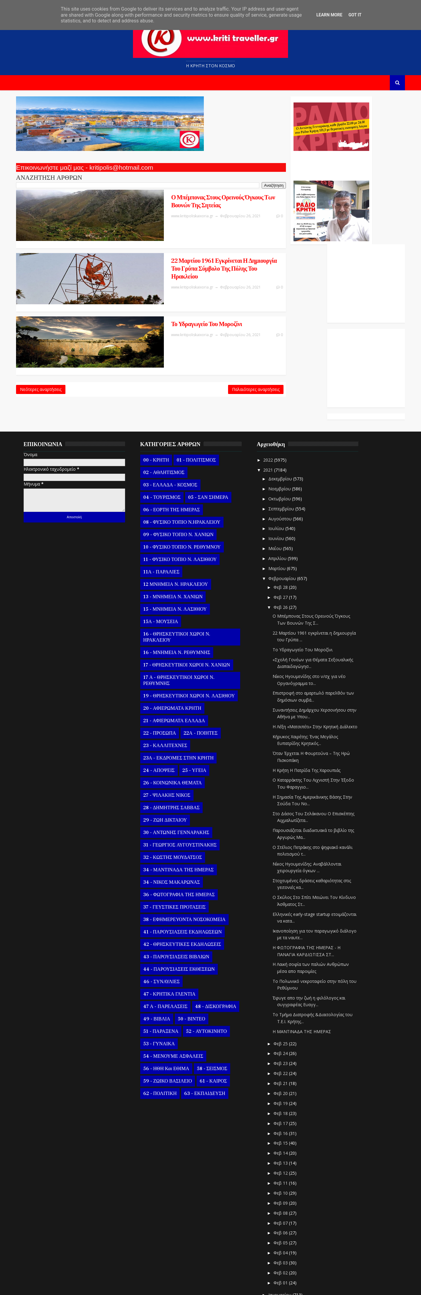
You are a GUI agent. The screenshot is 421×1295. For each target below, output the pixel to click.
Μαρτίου (282, 514)
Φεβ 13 (286, 1109)
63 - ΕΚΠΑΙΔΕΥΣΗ (209, 1039)
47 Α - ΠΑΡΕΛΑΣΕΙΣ (170, 952)
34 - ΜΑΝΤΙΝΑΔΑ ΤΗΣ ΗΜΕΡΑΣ (183, 815)
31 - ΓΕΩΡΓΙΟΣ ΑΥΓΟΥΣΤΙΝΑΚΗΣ (185, 790)
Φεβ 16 (286, 1079)
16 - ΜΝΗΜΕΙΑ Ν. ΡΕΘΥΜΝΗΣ (181, 598)
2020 (274, 1252)
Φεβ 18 (286, 1059)
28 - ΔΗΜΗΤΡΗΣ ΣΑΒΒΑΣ (176, 753)
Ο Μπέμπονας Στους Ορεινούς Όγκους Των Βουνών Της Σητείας (143, 203)
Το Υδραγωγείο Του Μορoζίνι (126, 296)
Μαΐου (280, 494)
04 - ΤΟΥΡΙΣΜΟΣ (167, 443)
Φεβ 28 (286, 533)
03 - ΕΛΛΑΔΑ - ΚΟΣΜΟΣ (175, 430)
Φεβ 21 (286, 1029)
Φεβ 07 (286, 1168)
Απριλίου (283, 504)
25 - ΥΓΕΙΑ (199, 716)
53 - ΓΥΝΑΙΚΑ (164, 989)
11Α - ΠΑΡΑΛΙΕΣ (166, 517)
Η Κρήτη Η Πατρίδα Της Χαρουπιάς (312, 716)
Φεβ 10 (286, 1138)
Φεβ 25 (286, 989)
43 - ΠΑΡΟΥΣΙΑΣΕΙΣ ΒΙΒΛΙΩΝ (181, 902)
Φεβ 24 (286, 999)
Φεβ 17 (286, 1069)
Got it (354, 14)
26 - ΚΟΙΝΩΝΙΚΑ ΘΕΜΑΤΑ (177, 728)
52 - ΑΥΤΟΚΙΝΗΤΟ (211, 977)
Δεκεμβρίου (285, 424)
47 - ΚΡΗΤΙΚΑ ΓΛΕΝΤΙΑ (174, 939)
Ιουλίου (281, 474)
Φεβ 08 (286, 1158)
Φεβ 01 (286, 1228)
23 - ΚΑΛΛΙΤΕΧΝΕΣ (170, 691)
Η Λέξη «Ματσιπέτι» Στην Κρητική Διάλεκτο (320, 672)
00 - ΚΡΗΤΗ (161, 405)
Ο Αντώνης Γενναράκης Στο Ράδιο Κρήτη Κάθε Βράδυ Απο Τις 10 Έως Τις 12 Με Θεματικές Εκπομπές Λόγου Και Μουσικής (254, 166)
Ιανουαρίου (285, 1240)
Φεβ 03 (286, 1208)
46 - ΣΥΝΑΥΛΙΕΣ (166, 927)
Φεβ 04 (286, 1198)
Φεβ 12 (286, 1119)
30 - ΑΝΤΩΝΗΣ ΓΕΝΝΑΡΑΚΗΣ (181, 778)
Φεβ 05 (286, 1188)
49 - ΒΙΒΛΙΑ (161, 964)
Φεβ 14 (286, 1099)
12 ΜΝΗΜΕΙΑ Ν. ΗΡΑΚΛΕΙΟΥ (180, 530)
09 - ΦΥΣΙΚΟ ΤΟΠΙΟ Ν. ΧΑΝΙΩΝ (183, 480)
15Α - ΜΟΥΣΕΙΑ (165, 567)
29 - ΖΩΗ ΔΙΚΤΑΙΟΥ (170, 766)
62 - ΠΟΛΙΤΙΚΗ (165, 1039)
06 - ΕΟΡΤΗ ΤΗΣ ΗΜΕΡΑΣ (176, 455)
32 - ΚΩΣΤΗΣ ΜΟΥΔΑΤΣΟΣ (177, 803)
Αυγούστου (285, 464)
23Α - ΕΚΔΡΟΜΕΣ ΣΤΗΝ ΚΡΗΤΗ (183, 703)
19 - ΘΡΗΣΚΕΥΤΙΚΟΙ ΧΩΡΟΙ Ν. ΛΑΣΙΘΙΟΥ (194, 641)
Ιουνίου (281, 484)
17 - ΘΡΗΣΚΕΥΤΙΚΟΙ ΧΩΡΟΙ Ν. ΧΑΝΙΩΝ (191, 610)
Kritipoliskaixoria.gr (167, 1286)
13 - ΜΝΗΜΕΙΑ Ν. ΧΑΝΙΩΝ (178, 542)
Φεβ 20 (286, 1039)
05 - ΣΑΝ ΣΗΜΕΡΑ (213, 443)
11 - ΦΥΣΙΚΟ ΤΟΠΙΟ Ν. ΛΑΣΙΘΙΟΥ (185, 505)
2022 (274, 405)
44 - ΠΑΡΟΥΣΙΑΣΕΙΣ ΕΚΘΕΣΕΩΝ (184, 915)
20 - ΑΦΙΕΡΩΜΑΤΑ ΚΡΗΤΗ (177, 654)
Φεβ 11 (286, 1129)
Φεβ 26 (286, 553)
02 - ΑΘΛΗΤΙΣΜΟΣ (169, 418)
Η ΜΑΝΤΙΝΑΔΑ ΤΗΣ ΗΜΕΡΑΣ (307, 977)
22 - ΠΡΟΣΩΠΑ (164, 679)
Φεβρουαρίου (287, 524)
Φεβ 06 (286, 1178)
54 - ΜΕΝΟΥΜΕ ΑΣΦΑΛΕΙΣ (178, 1002)
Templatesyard (91, 1286)
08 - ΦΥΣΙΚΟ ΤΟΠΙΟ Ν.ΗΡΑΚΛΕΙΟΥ (187, 468)
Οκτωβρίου (285, 444)
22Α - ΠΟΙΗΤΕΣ (206, 679)
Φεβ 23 (286, 1009)
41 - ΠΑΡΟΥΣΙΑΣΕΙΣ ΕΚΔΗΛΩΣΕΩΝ (187, 877)
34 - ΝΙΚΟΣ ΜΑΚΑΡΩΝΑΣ (176, 828)
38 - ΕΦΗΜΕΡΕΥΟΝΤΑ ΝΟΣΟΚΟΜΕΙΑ (189, 865)
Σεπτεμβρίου (286, 454)
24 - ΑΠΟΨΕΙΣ (164, 716)
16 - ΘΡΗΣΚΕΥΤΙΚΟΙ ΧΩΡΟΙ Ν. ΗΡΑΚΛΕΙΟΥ (181, 582)
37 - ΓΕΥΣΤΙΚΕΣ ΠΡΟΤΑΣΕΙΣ (179, 852)
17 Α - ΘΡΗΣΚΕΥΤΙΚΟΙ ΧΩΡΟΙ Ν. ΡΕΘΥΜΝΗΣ (184, 626)
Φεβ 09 (286, 1148)
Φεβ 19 (286, 1049)
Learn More (329, 14)
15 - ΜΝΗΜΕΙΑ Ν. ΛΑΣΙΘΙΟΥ (180, 555)
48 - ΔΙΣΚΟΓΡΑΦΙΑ (220, 952)
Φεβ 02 (286, 1218)
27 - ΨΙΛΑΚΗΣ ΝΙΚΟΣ (172, 741)
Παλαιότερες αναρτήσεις (179, 351)
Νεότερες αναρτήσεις (46, 351)
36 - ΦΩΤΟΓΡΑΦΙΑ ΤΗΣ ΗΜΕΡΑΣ (184, 840)
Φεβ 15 (286, 1089)
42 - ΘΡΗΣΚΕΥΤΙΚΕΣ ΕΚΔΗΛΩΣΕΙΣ (187, 890)
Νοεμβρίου (285, 434)
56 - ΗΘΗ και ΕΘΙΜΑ (171, 1014)
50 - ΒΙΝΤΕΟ (196, 964)
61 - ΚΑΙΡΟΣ (218, 1026)
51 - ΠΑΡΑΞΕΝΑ (166, 977)
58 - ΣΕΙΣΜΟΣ (217, 1014)
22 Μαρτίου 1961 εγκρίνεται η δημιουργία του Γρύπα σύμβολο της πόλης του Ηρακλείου (147, 251)
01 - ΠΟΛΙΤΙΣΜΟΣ (201, 405)
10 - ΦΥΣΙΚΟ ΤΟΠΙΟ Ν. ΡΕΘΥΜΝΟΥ (187, 492)
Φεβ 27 (286, 543)
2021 (274, 415)
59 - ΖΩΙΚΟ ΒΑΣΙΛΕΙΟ (172, 1026)
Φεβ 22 (286, 1019)
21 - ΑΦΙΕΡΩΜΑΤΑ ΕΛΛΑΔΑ (179, 666)
